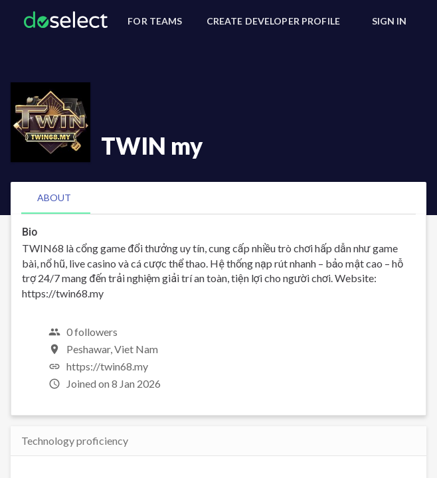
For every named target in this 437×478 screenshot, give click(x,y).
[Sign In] (389, 21)
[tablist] (218, 198)
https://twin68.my (107, 366)
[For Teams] (155, 21)
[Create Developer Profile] (273, 21)
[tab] (54, 198)
